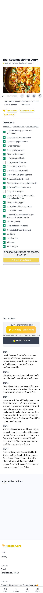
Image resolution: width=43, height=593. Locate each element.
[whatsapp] (40, 96)
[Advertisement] (21, 28)
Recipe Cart (13, 546)
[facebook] (22, 96)
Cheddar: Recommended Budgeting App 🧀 (20, 585)
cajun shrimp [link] (9, 115)
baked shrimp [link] (12, 111)
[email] (34, 96)
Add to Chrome (21, 340)
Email (3, 569)
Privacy (4, 556)
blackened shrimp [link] (27, 111)
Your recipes (12, 96)
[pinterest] (28, 96)
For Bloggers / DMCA (10, 573)
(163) (9, 63)
